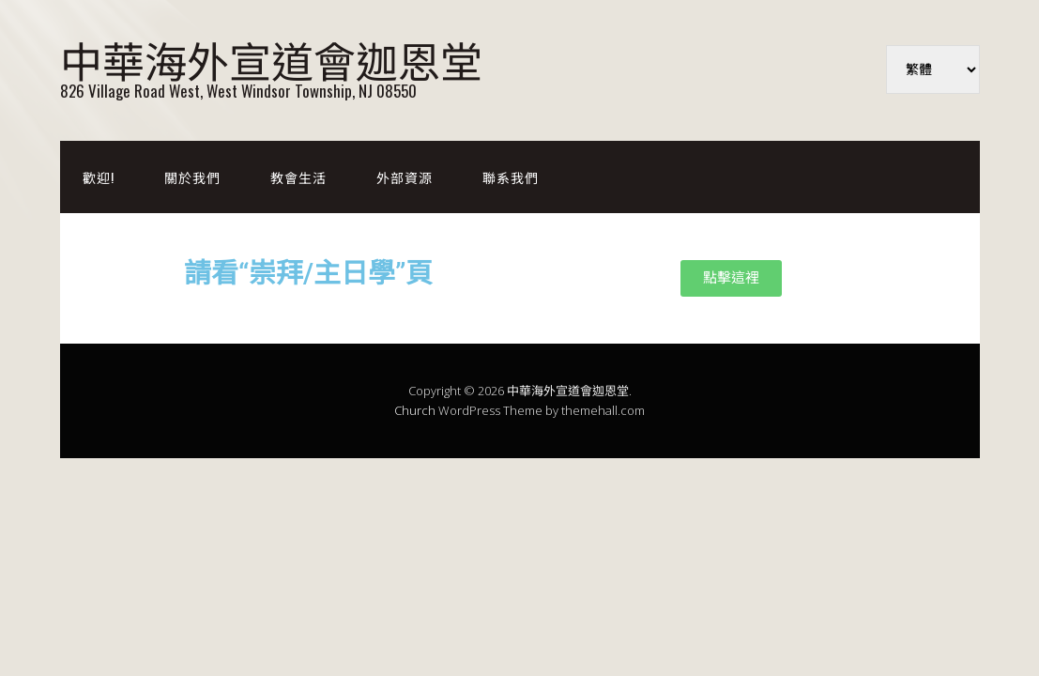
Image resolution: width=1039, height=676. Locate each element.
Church (414, 410)
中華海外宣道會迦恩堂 (271, 58)
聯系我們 (510, 177)
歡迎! (99, 177)
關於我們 (192, 177)
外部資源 (404, 177)
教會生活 (298, 177)
